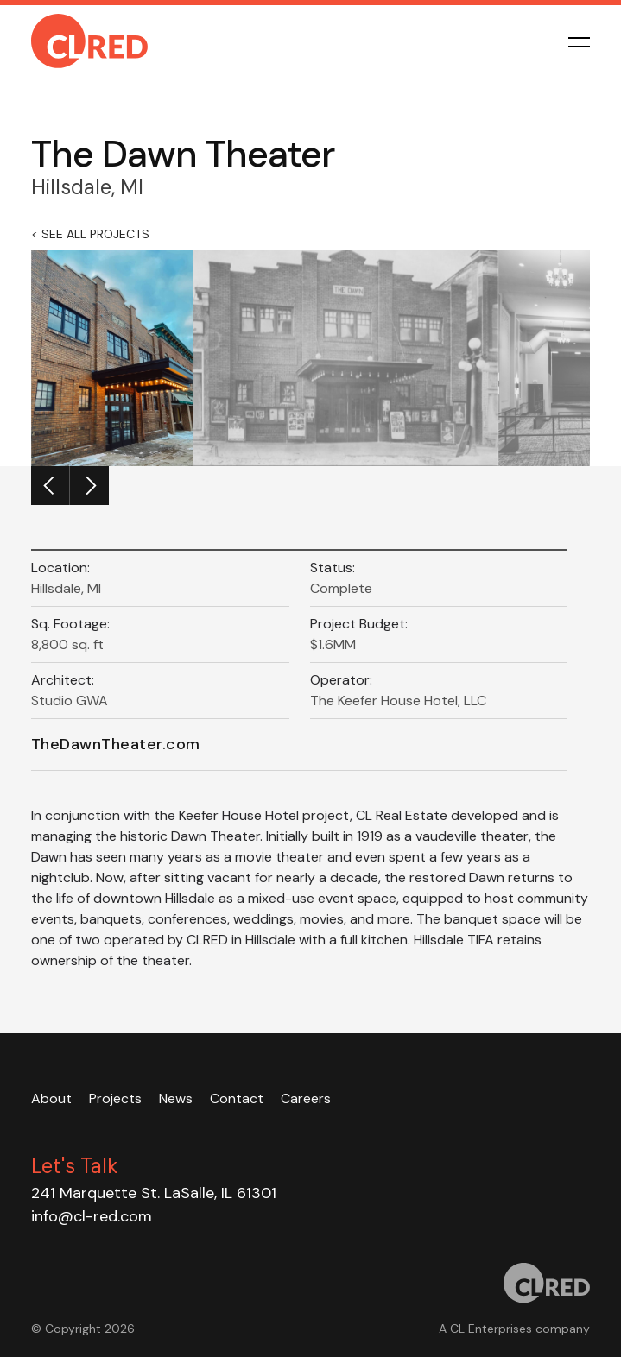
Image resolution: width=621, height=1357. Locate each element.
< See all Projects (90, 234)
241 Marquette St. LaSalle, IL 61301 (153, 1193)
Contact (236, 1098)
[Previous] (50, 485)
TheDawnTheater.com (115, 744)
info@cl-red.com (91, 1216)
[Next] (89, 485)
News (176, 1098)
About (51, 1098)
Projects (115, 1098)
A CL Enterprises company (514, 1328)
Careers (306, 1098)
